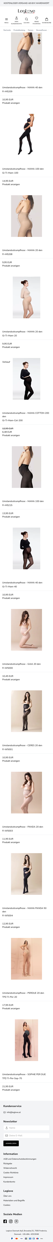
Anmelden (11, 1143)
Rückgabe (7, 1163)
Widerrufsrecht (10, 1168)
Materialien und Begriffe (14, 1200)
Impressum (8, 1177)
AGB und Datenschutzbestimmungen (19, 1159)
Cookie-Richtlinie (10, 1172)
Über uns (7, 1196)
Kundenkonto (9, 1181)
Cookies (6, 1205)
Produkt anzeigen (11, 103)
